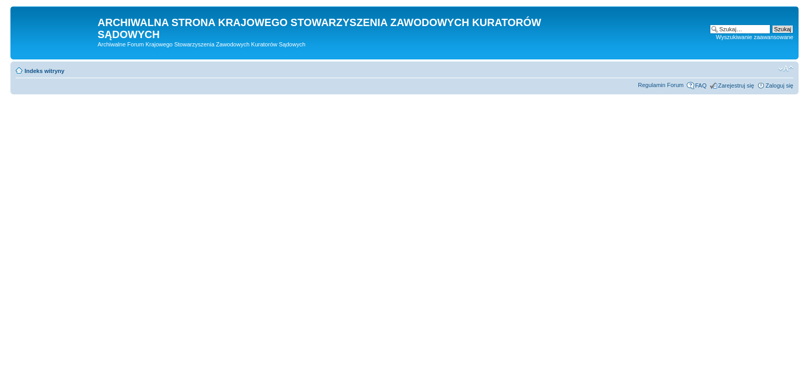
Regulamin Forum (660, 85)
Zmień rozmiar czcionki (785, 69)
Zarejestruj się (736, 85)
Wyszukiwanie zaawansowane (754, 37)
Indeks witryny (44, 71)
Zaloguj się (779, 85)
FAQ (701, 85)
